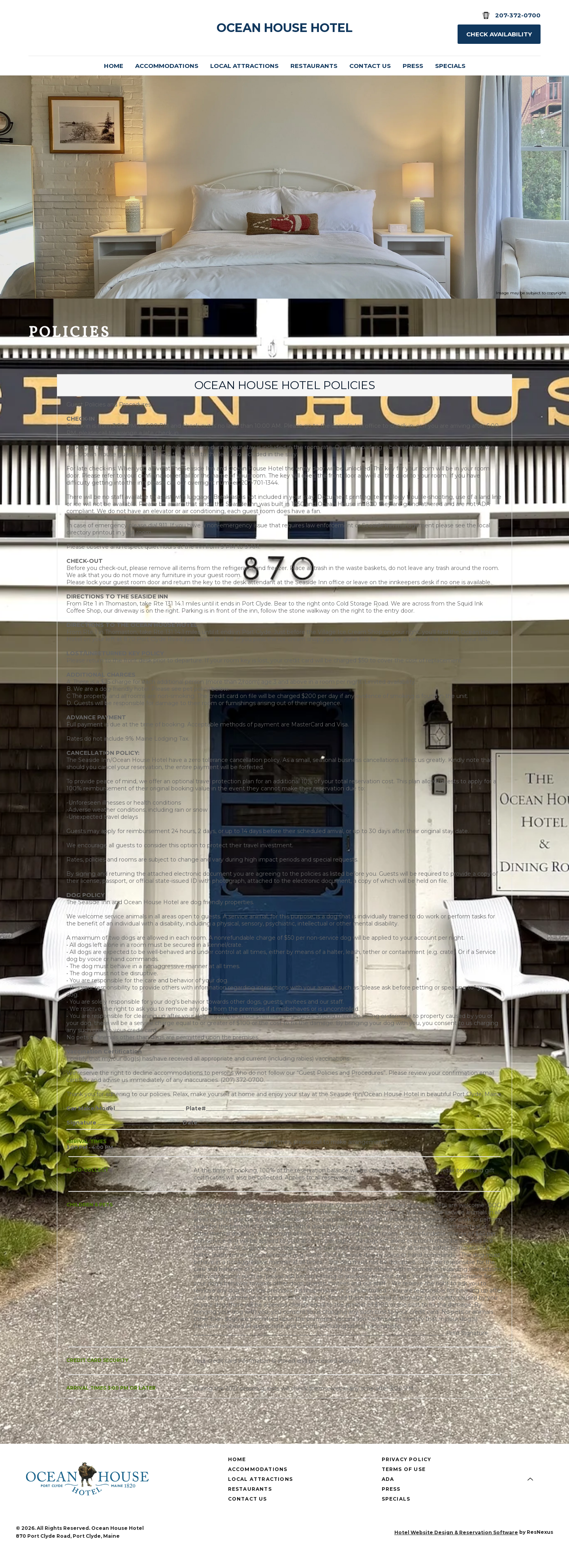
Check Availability (499, 34)
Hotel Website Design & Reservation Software (456, 1532)
